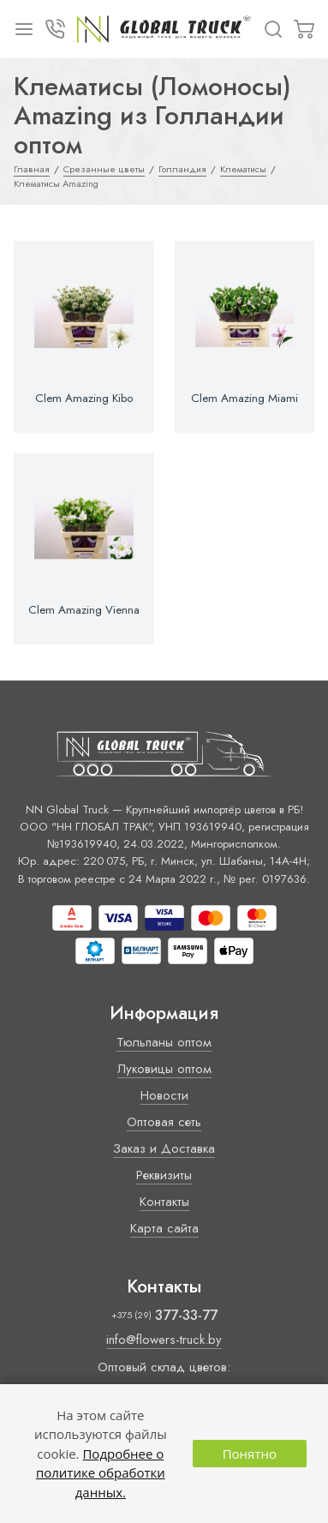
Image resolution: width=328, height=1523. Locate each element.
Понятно (250, 1453)
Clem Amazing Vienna (84, 610)
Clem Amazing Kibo (84, 398)
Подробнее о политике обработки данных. (100, 1473)
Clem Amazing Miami (244, 398)
